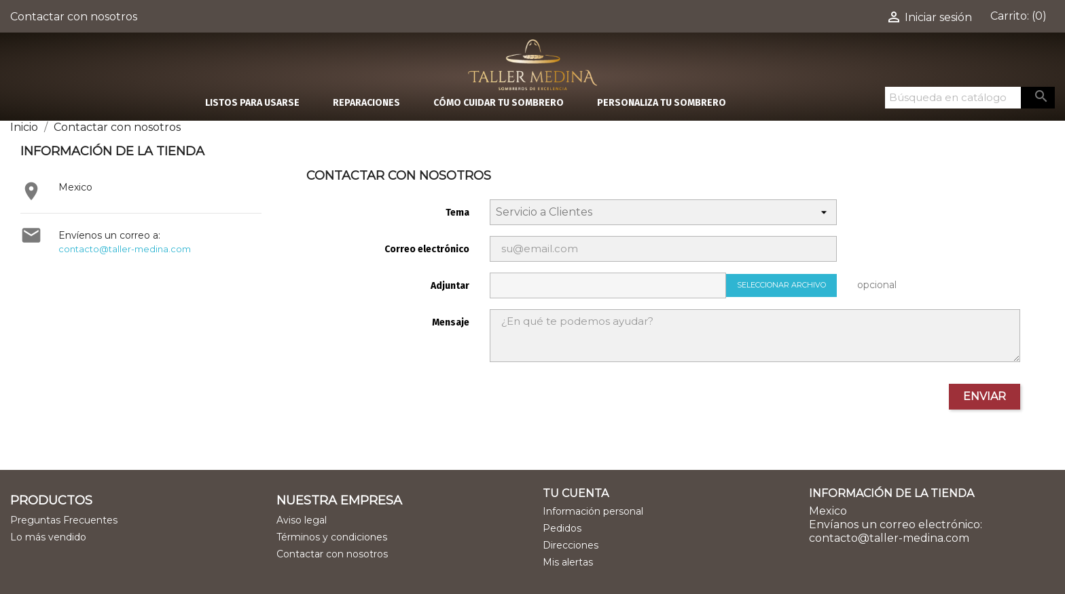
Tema (457, 212)
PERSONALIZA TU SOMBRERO (661, 102)
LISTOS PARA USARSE (252, 102)
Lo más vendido (48, 537)
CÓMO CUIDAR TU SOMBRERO (498, 102)
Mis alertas (568, 562)
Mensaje (450, 322)
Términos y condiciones (331, 537)
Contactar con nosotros (73, 16)
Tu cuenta (576, 493)
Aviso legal (301, 520)
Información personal (593, 511)
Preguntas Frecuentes (64, 520)
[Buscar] (953, 97)
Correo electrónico (426, 249)
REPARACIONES (366, 102)
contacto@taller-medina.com (124, 248)
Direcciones (570, 545)
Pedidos (562, 528)
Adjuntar (450, 286)
